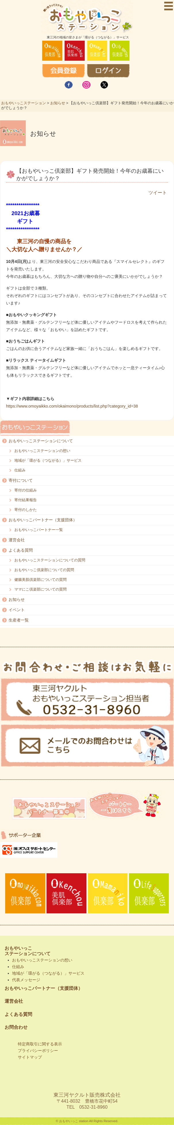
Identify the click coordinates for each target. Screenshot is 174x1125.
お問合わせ (16, 1027)
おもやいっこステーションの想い (42, 451)
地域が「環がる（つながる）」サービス (48, 460)
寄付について (21, 480)
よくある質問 (21, 550)
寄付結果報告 (25, 500)
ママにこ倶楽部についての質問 (40, 589)
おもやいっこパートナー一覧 (38, 530)
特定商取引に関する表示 (40, 1044)
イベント (17, 609)
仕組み (20, 470)
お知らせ (57, 103)
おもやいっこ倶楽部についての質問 (44, 570)
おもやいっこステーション (23, 103)
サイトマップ (30, 1057)
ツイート (157, 192)
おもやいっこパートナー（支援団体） (43, 520)
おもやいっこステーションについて (41, 440)
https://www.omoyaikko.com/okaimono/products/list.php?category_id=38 (72, 406)
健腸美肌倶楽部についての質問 (40, 579)
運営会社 (17, 540)
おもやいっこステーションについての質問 (49, 560)
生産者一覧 (19, 620)
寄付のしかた (25, 510)
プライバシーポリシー (38, 1050)
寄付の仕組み (25, 490)
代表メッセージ (26, 980)
